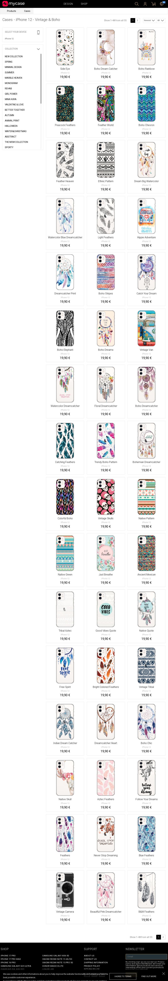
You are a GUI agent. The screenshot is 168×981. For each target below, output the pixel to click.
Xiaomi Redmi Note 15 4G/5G (57, 959)
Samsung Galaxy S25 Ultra (16, 966)
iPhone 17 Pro (8, 955)
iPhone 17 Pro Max (11, 959)
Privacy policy (92, 966)
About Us (89, 955)
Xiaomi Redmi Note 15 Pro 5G (57, 962)
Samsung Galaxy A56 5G (55, 955)
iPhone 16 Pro (8, 962)
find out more (148, 976)
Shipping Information (96, 962)
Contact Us (90, 959)
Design (68, 3)
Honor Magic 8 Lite (52, 966)
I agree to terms (122, 976)
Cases (27, 11)
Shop (84, 3)
